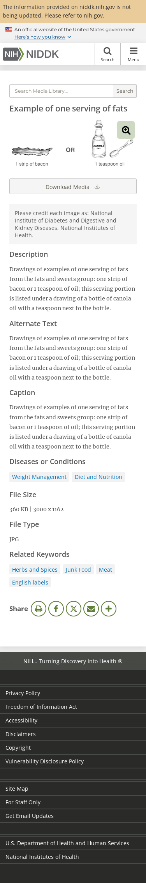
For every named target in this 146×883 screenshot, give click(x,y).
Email (91, 608)
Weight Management (39, 476)
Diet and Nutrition (98, 476)
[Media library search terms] (61, 91)
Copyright (18, 747)
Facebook (56, 608)
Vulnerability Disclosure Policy (44, 761)
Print (38, 608)
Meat (105, 569)
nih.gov (93, 15)
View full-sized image (126, 130)
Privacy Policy (22, 693)
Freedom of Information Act (41, 706)
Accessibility (21, 720)
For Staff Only (22, 802)
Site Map (16, 788)
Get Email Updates (29, 815)
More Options (108, 608)
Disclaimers (20, 734)
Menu (133, 54)
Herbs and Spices (35, 569)
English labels (30, 582)
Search (107, 54)
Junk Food (78, 569)
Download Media (73, 186)
